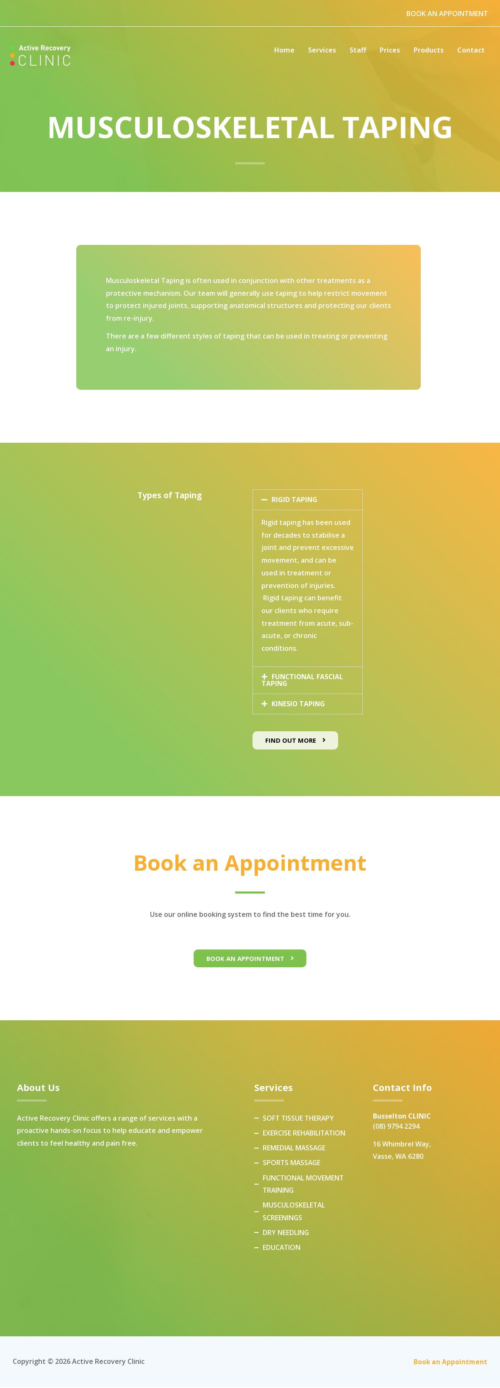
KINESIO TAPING (299, 703)
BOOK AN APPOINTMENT (447, 13)
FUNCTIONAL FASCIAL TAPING (303, 680)
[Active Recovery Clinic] (40, 56)
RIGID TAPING (295, 499)
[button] (307, 499)
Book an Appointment (450, 1362)
